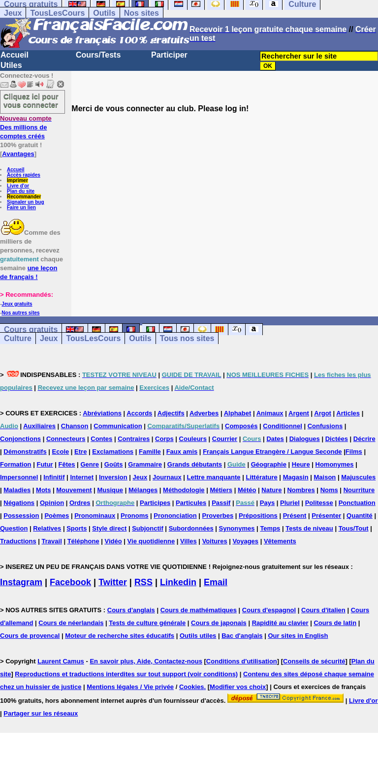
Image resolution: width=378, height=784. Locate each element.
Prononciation (175, 515)
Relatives (47, 528)
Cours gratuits (31, 329)
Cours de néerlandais (70, 623)
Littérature (261, 477)
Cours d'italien (323, 610)
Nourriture (359, 490)
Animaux (270, 413)
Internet (82, 477)
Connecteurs (65, 438)
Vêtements (280, 541)
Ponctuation (357, 502)
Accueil (14, 55)
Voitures (214, 541)
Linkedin (178, 582)
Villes (188, 541)
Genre (89, 464)
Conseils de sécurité (314, 661)
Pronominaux (94, 515)
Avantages (18, 153)
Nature (271, 490)
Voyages (246, 541)
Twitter (112, 582)
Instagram (21, 582)
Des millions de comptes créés (26, 127)
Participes (155, 502)
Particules (191, 502)
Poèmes (56, 515)
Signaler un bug (25, 202)
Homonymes (334, 464)
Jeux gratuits (16, 304)
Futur (44, 464)
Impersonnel (19, 477)
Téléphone (83, 541)
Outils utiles (198, 635)
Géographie (268, 464)
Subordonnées (191, 528)
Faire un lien (21, 207)
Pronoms (134, 515)
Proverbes (218, 515)
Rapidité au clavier (280, 623)
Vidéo (113, 541)
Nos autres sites (20, 312)
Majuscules (358, 477)
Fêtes (67, 464)
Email (215, 582)
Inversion (113, 477)
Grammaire (145, 464)
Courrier (224, 438)
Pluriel (290, 502)
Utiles (11, 65)
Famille (150, 451)
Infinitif (53, 477)
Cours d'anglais (131, 610)
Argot (322, 413)
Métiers (221, 490)
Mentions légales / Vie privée (130, 686)
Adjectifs (171, 413)
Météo (247, 490)
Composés (241, 426)
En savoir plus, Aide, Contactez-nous (146, 661)
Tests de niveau (309, 528)
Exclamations (112, 451)
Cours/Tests (98, 55)
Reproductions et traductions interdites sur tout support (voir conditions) (126, 674)
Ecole (60, 451)
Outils (104, 13)
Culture (18, 338)
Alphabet (238, 413)
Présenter (326, 515)
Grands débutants (194, 464)
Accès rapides (23, 175)
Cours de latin (335, 623)
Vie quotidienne (151, 541)
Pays (267, 502)
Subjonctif (147, 528)
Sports (76, 528)
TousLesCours (57, 13)
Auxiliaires (39, 426)
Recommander (24, 196)
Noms (329, 490)
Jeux (13, 13)
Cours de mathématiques (198, 610)
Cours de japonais (219, 623)
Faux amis (182, 451)
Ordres (80, 502)
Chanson (75, 426)
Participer (169, 55)
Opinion (52, 502)
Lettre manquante (214, 477)
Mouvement (74, 490)
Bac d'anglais (241, 635)
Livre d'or (18, 185)
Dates (275, 438)
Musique (110, 490)
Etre (80, 451)
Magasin (296, 477)
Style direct (109, 528)
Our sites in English (298, 635)
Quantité (359, 515)
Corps (164, 438)
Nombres (301, 490)
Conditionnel (282, 426)
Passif (221, 502)
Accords (139, 413)
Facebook (70, 582)
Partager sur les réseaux (40, 713)
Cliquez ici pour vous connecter (31, 100)
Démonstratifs (24, 451)
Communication (118, 426)
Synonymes (237, 528)
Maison (325, 477)
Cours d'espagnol (269, 610)
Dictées (336, 438)
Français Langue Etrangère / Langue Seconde (272, 451)
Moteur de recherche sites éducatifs (119, 635)
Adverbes (204, 413)
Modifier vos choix (238, 686)
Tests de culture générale (147, 623)
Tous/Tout (354, 528)
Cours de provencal (30, 635)
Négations (18, 502)
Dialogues (304, 438)
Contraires (134, 438)
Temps (270, 528)
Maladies (17, 490)
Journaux (167, 477)
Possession (21, 515)
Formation (16, 464)
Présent (295, 515)
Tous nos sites (187, 338)
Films (354, 451)
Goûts (113, 464)
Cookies (191, 686)
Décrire (364, 438)
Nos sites (141, 13)
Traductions (18, 541)
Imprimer (17, 180)
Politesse (319, 502)
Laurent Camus (60, 661)
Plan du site (20, 191)
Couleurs (193, 438)
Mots (43, 490)
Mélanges (143, 490)
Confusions (325, 426)
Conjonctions (20, 438)
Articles (348, 413)
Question (14, 528)
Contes (101, 438)
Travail (52, 541)
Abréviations (102, 413)
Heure (301, 464)
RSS (143, 582)
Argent (298, 413)
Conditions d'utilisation (241, 661)
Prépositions (258, 515)
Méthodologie (184, 490)
